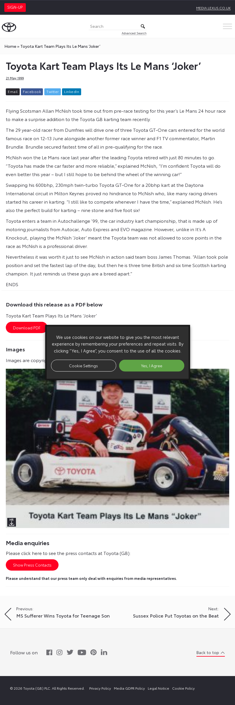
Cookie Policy (183, 688)
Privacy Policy (100, 688)
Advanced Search (134, 33)
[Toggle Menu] (227, 26)
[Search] (118, 26)
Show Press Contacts (32, 564)
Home (10, 46)
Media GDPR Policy (129, 688)
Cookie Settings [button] (83, 365)
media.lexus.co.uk (213, 7)
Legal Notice (158, 688)
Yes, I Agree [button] (151, 365)
